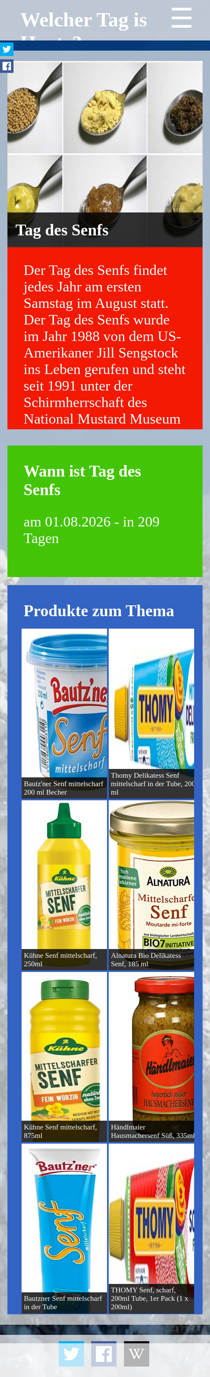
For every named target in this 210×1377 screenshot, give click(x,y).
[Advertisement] (105, 1360)
